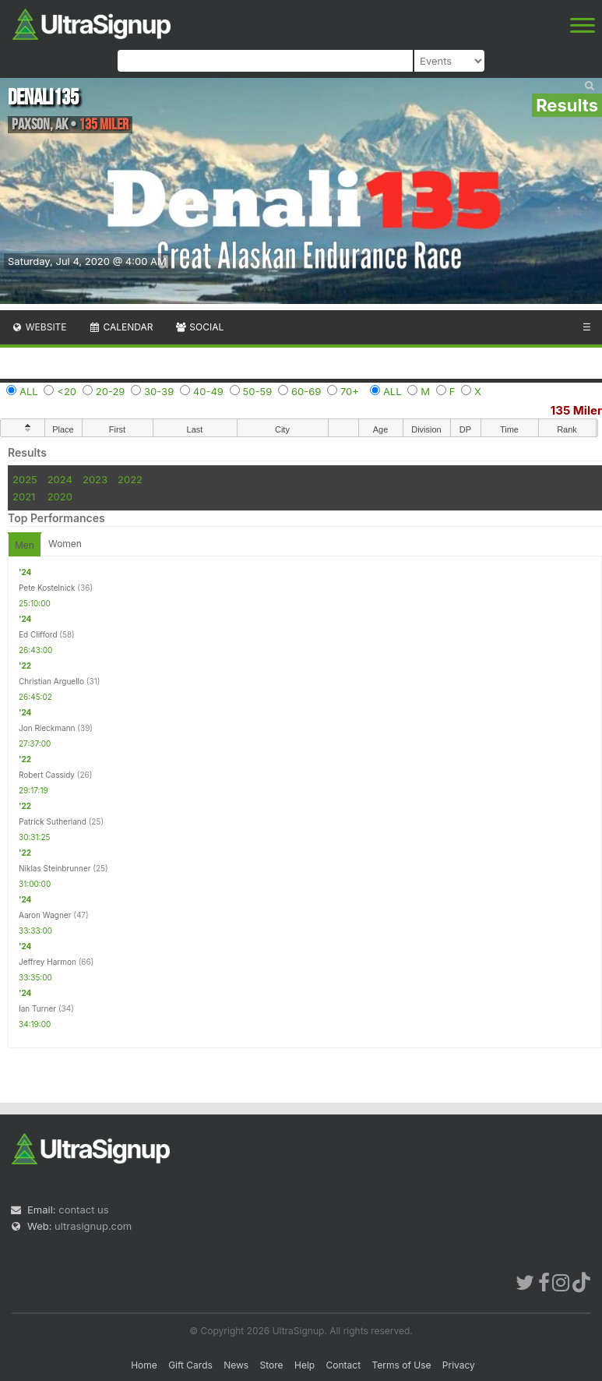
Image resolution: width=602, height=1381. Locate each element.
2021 (23, 496)
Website (39, 327)
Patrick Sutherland (52, 821)
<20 (66, 391)
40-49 (208, 391)
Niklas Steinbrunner (55, 868)
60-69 (306, 391)
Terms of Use (401, 1365)
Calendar (121, 327)
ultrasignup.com (93, 1226)
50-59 (258, 391)
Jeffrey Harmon (47, 961)
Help (304, 1365)
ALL (28, 391)
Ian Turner (37, 1008)
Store (271, 1365)
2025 (24, 479)
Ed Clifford (38, 634)
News (236, 1365)
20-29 (110, 391)
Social (199, 327)
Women (65, 543)
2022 (130, 479)
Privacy (458, 1365)
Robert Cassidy (47, 774)
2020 (60, 496)
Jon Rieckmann (47, 728)
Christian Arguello (51, 681)
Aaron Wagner (45, 915)
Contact (343, 1365)
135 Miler (576, 410)
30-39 (159, 391)
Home (144, 1365)
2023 (95, 479)
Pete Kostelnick (47, 587)
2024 (60, 479)
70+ (349, 391)
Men (24, 545)
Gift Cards (190, 1365)
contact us (83, 1209)
